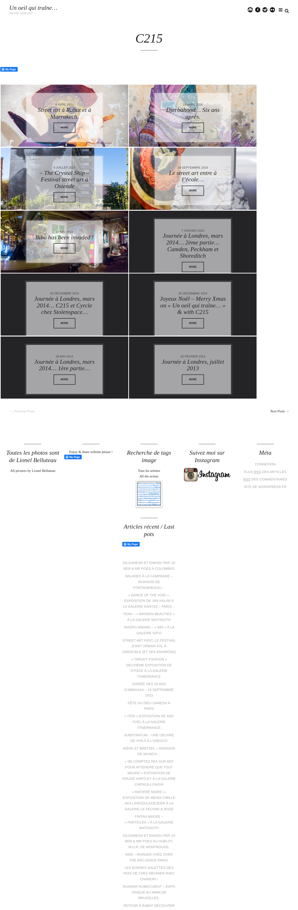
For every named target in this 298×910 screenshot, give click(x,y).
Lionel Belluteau (53, 904)
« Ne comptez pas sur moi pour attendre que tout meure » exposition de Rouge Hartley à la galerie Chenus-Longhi (149, 716)
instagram (152, 888)
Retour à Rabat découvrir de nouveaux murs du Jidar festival (149, 856)
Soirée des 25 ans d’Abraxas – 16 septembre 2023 (149, 635)
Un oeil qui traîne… (33, 7)
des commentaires (265, 416)
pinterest (145, 888)
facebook (138, 888)
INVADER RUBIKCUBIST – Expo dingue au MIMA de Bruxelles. (149, 838)
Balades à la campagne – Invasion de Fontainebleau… (149, 524)
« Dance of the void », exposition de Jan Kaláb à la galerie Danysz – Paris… (148, 542)
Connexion (265, 401)
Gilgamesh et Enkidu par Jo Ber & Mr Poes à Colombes (149, 505)
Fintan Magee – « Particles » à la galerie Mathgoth (149, 764)
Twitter (131, 888)
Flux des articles (265, 409)
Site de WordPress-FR (265, 423)
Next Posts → (279, 348)
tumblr (166, 888)
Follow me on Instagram (277, 880)
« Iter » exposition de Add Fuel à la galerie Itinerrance (149, 666)
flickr (159, 888)
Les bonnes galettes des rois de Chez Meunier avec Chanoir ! (149, 819)
